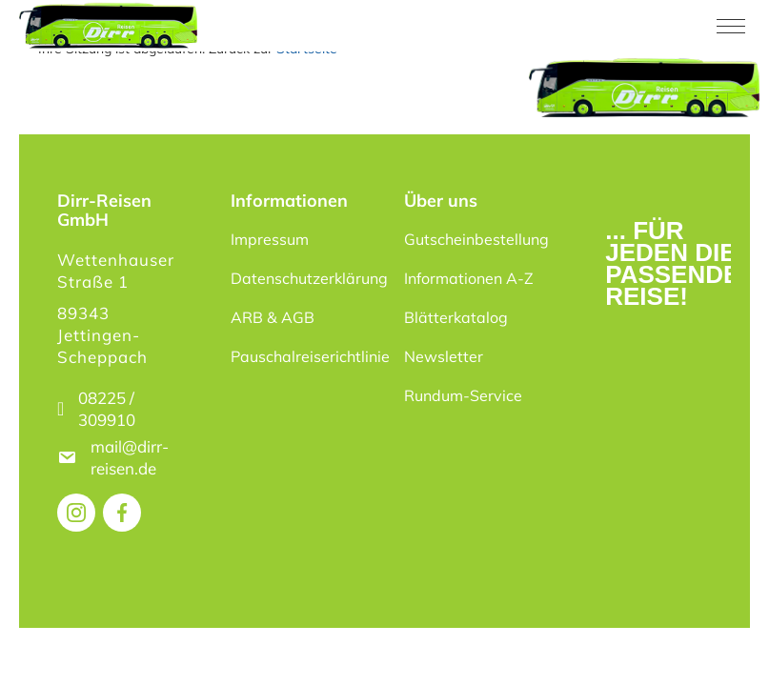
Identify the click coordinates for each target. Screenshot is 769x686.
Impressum (270, 239)
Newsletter (443, 356)
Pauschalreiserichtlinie (305, 356)
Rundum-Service (463, 395)
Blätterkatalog (456, 317)
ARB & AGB (272, 317)
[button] (42, 644)
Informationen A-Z (469, 278)
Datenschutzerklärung (305, 278)
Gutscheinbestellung (476, 239)
